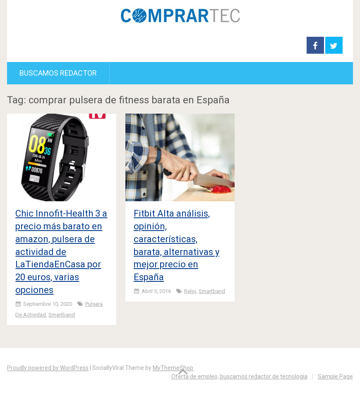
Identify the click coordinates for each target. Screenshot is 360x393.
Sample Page (335, 376)
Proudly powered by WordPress (48, 367)
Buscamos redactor (58, 73)
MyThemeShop (173, 367)
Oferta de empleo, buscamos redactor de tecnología (239, 376)
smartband (61, 315)
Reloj (190, 291)
